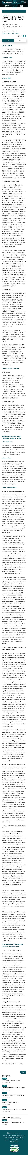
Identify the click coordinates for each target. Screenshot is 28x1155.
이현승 (3, 26)
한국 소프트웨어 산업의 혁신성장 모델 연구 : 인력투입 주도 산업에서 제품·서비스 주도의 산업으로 (14, 1122)
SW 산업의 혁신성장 (7, 1063)
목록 (23, 1072)
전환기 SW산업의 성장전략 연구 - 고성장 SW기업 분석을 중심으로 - (13, 1095)
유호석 (3, 25)
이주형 (3, 28)
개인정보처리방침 (19, 1137)
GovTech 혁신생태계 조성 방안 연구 (10, 1102)
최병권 (20, 26)
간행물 (21, 6)
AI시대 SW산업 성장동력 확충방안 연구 (11, 1080)
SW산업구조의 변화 (18, 1063)
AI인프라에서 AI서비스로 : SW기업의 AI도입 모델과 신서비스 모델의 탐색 (13, 1109)
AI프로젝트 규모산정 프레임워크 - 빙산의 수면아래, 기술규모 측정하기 (13, 1088)
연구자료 (14, 6)
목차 (20, 40)
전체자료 (7, 6)
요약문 (8, 40)
